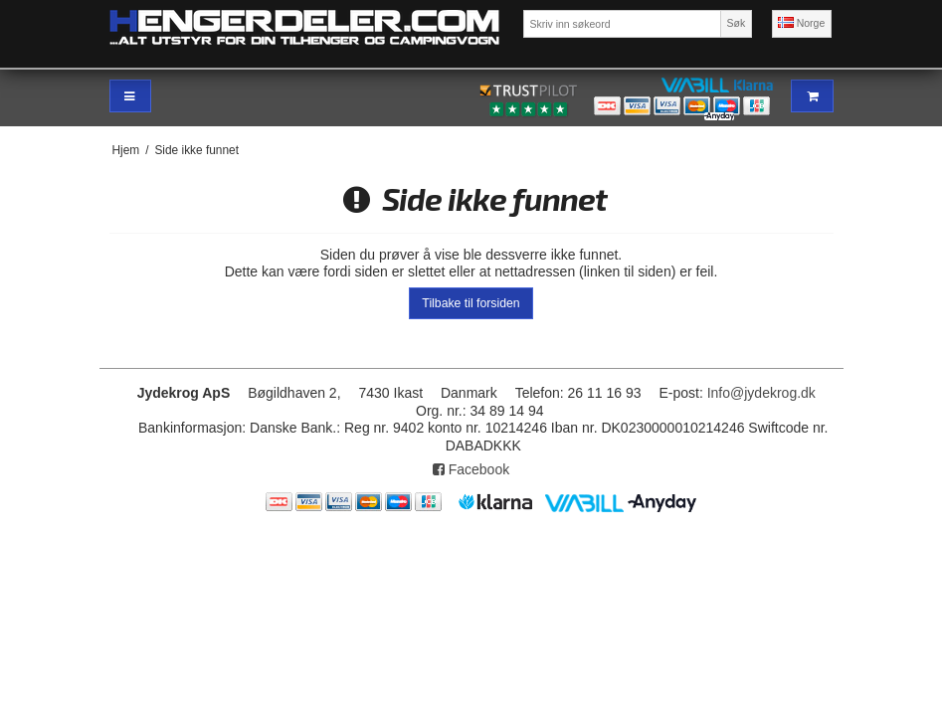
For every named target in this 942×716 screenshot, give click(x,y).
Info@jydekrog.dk (761, 393)
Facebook (471, 469)
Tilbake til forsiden (470, 303)
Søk (736, 23)
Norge (802, 23)
